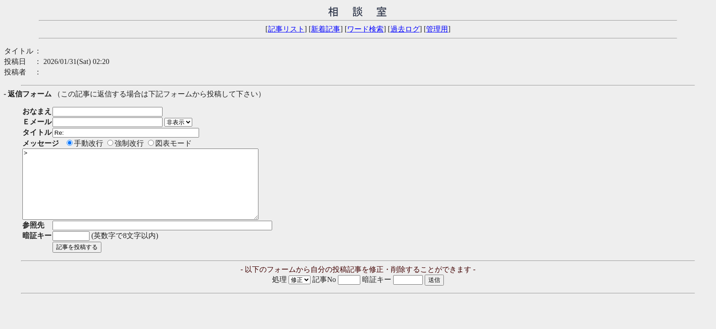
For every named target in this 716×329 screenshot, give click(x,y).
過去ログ (405, 29)
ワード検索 (365, 29)
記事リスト (286, 29)
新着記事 (325, 29)
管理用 (437, 29)
